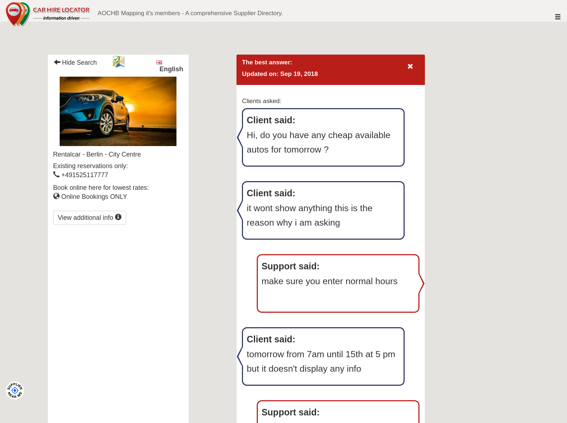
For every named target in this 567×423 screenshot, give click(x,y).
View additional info (90, 217)
